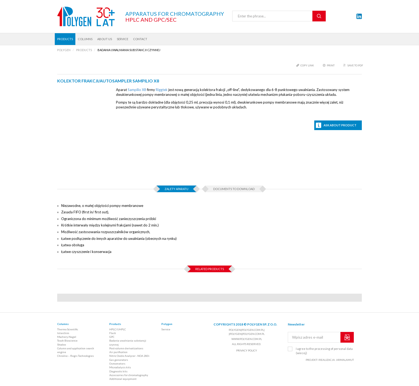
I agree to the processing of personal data (324, 351)
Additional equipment (123, 378)
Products (65, 39)
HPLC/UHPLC (117, 329)
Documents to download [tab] (234, 189)
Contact (140, 39)
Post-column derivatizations (126, 348)
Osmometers (117, 363)
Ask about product (340, 125)
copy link (307, 65)
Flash (112, 333)
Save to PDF (355, 65)
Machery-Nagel (66, 336)
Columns (85, 39)
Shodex (61, 344)
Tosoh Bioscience (67, 340)
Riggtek (162, 90)
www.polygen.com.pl (246, 338)
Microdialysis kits (120, 367)
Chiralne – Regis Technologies (75, 355)
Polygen (166, 324)
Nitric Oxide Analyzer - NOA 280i (129, 355)
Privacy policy (246, 350)
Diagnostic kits (118, 371)
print (331, 65)
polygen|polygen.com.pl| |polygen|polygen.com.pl (247, 331)
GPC (111, 336)
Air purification (118, 352)
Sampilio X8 (137, 90)
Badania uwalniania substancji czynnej (127, 342)
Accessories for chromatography (128, 375)
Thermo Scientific (67, 329)
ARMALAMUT (345, 359)
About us (104, 39)
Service (122, 39)
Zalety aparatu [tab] (176, 189)
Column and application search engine (75, 350)
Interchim (63, 333)
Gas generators (118, 359)
